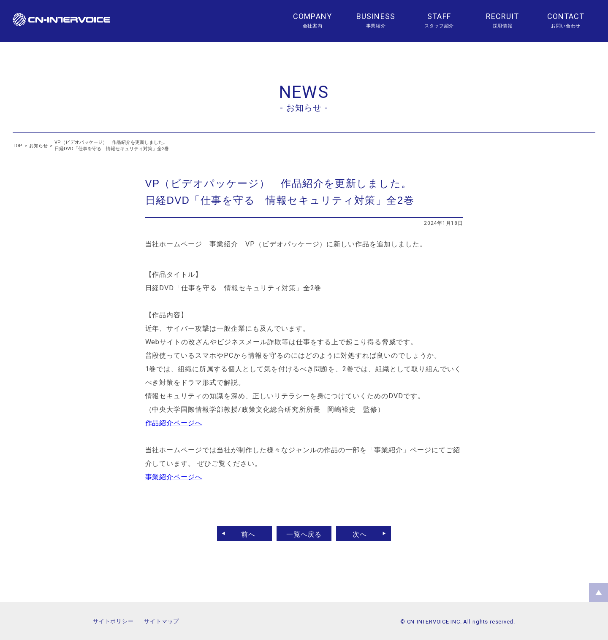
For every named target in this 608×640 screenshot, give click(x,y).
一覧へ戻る (304, 533)
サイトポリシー (113, 621)
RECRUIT (502, 16)
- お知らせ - (304, 108)
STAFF (439, 16)
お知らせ (38, 146)
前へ (245, 533)
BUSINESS (375, 16)
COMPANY (312, 16)
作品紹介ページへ (174, 423)
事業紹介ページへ (174, 477)
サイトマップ (161, 621)
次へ (363, 533)
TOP (17, 146)
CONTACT (566, 16)
